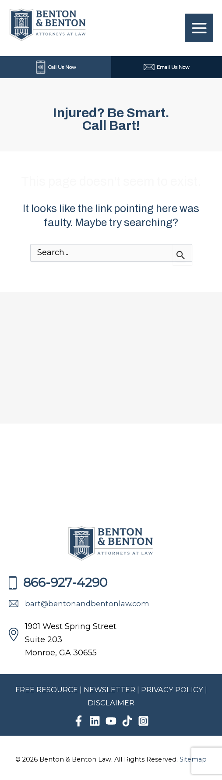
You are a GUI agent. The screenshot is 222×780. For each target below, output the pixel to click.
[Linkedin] (94, 720)
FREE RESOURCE (46, 689)
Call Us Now (55, 67)
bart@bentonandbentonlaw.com (79, 603)
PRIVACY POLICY (173, 689)
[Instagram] (143, 720)
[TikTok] (127, 720)
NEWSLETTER (109, 689)
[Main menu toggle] (199, 28)
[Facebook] (78, 720)
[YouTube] (111, 720)
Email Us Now (167, 67)
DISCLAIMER (111, 702)
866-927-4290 (58, 582)
